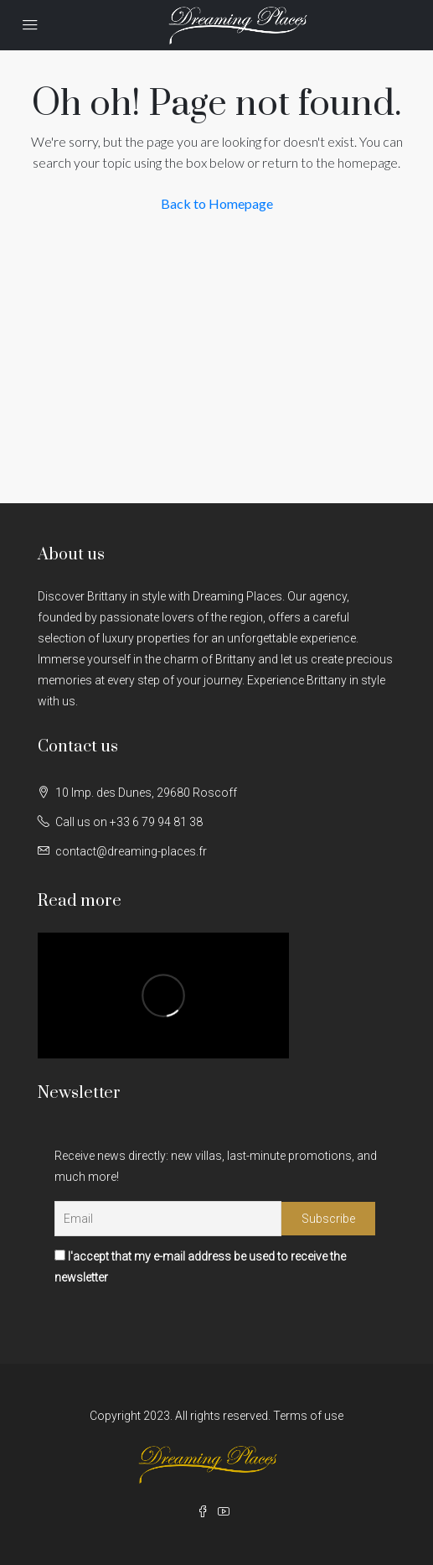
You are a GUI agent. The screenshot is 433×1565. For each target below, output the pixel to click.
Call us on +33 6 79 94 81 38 (129, 822)
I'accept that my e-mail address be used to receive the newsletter (200, 1267)
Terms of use (308, 1415)
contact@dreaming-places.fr (131, 851)
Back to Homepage (217, 203)
